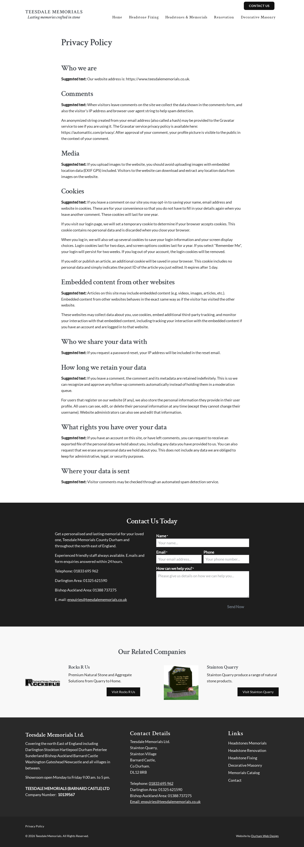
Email (161, 552)
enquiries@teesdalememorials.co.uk (97, 599)
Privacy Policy (34, 826)
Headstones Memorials (247, 743)
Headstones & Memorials (186, 17)
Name (162, 536)
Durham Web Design (265, 836)
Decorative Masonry (258, 17)
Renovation (224, 17)
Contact (235, 780)
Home (117, 17)
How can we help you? (175, 568)
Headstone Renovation (247, 750)
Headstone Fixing (144, 17)
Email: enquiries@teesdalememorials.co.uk (165, 801)
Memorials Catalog (244, 772)
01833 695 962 (161, 783)
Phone (209, 552)
